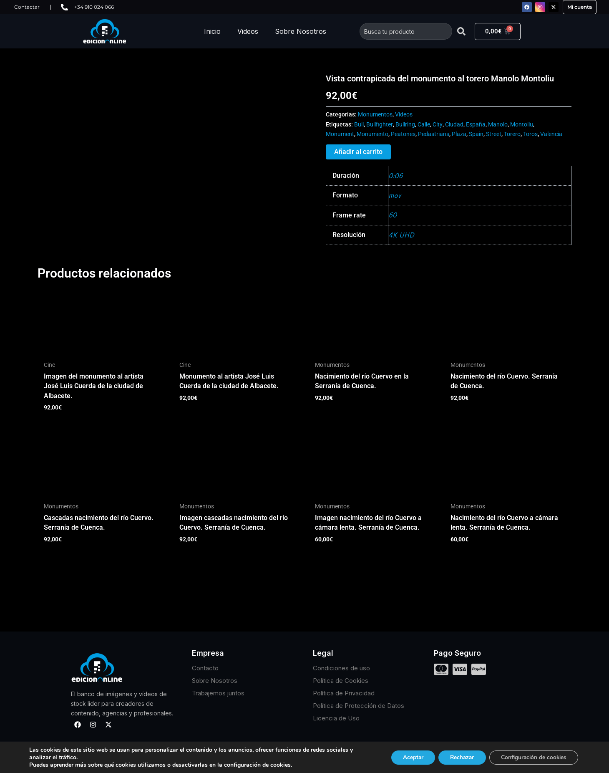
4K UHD (401, 235)
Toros (530, 134)
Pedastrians (433, 134)
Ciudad (454, 124)
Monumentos (375, 114)
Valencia (551, 134)
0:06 (395, 175)
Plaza (459, 134)
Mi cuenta (579, 7)
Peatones (403, 134)
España (476, 124)
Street (493, 134)
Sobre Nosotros (300, 31)
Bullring (405, 124)
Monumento (372, 134)
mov (394, 195)
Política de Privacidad (344, 693)
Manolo (498, 124)
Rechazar (457, 757)
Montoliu (521, 124)
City (438, 124)
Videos (247, 31)
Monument (340, 134)
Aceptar (405, 757)
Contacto (205, 668)
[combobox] (406, 31)
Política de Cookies (340, 681)
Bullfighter (379, 124)
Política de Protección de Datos (358, 706)
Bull (359, 124)
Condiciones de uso (341, 668)
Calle (424, 124)
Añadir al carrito (358, 152)
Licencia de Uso (336, 718)
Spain (476, 134)
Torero (512, 134)
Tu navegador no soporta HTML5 (100, 104)
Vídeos (404, 114)
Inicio (212, 31)
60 (392, 215)
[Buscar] (461, 31)
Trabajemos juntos (218, 693)
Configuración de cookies (532, 757)
